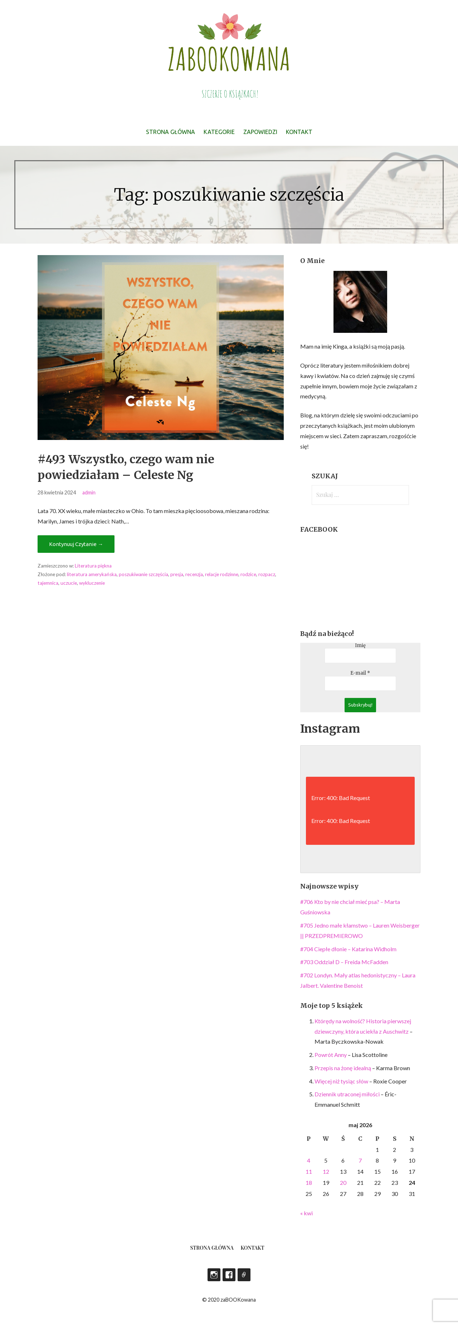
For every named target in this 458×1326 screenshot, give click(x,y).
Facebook (229, 1274)
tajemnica (48, 583)
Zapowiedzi (260, 132)
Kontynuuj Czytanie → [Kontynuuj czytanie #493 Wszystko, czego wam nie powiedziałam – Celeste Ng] (76, 544)
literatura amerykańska (92, 574)
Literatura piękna (93, 566)
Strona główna (170, 132)
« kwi (306, 1213)
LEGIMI (244, 1274)
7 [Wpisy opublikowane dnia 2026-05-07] (360, 1160)
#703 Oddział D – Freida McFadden (344, 961)
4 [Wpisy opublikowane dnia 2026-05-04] (308, 1160)
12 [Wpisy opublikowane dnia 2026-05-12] (326, 1171)
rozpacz (266, 574)
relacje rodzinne (221, 574)
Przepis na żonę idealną (343, 1067)
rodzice (248, 574)
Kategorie (219, 132)
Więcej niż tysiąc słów (341, 1081)
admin (89, 492)
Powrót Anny (331, 1054)
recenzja (194, 574)
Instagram (214, 1274)
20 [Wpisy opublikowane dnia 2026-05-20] (343, 1182)
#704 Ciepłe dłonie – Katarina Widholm (348, 949)
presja (176, 574)
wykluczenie (92, 583)
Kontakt (299, 132)
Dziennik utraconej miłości (347, 1094)
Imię (360, 645)
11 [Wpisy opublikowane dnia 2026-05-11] (309, 1171)
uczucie (68, 583)
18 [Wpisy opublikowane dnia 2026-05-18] (309, 1182)
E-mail (360, 673)
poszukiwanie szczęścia (143, 574)
